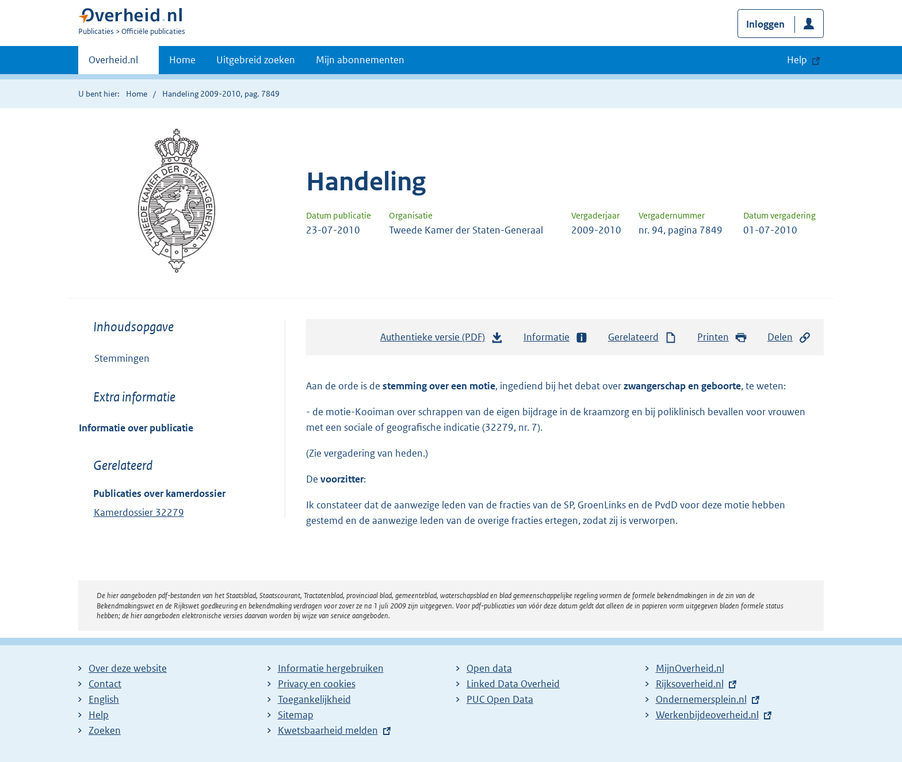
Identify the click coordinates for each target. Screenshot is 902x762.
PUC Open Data (500, 699)
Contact (105, 683)
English (104, 699)
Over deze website (128, 668)
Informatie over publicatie (136, 428)
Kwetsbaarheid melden (328, 730)
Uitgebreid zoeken (255, 59)
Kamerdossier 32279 (139, 512)
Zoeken (105, 730)
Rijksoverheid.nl (690, 683)
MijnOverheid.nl (690, 668)
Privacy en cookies (317, 683)
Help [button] (797, 59)
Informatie (555, 337)
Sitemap (296, 715)
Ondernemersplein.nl (701, 699)
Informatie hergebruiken (331, 668)
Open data (489, 668)
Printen (722, 337)
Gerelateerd (642, 337)
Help (99, 715)
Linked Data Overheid (513, 683)
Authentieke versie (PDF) (441, 340)
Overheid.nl (113, 63)
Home (182, 59)
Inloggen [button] (765, 24)
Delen (789, 337)
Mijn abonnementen (360, 59)
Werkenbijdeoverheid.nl (707, 715)
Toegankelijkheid (314, 699)
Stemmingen (122, 358)
